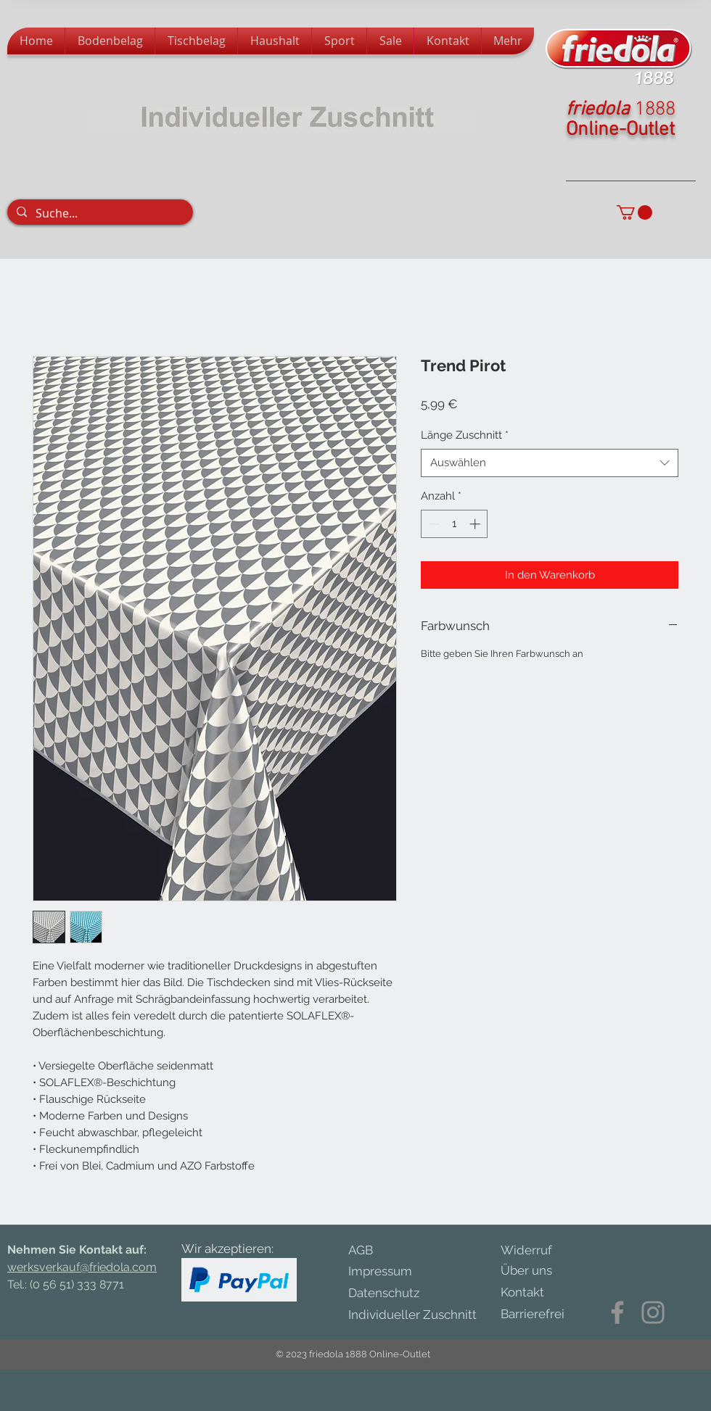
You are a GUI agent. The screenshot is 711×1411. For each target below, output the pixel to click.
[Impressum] (393, 1271)
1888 (655, 109)
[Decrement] (433, 523)
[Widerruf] (537, 1250)
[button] (634, 212)
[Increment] (476, 523)
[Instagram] (653, 1312)
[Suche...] (99, 213)
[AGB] (371, 1250)
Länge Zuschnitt (465, 435)
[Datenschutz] (399, 1293)
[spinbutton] (455, 523)
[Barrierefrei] (532, 1314)
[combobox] (549, 463)
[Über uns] (537, 1271)
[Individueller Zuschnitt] (419, 1314)
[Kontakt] (531, 1292)
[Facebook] (617, 1312)
